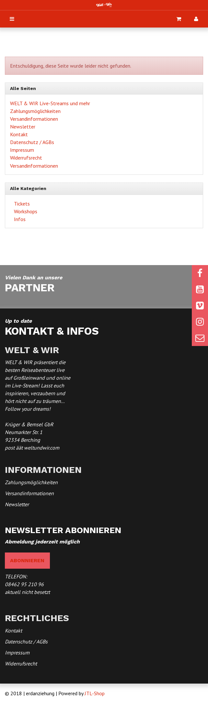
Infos (19, 219)
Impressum (22, 150)
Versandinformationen (34, 119)
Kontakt (19, 134)
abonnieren (27, 560)
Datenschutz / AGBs (32, 142)
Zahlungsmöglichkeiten (35, 111)
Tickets (21, 203)
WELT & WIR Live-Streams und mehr (50, 103)
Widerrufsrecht (26, 157)
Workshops (25, 211)
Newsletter (22, 126)
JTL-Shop (95, 693)
